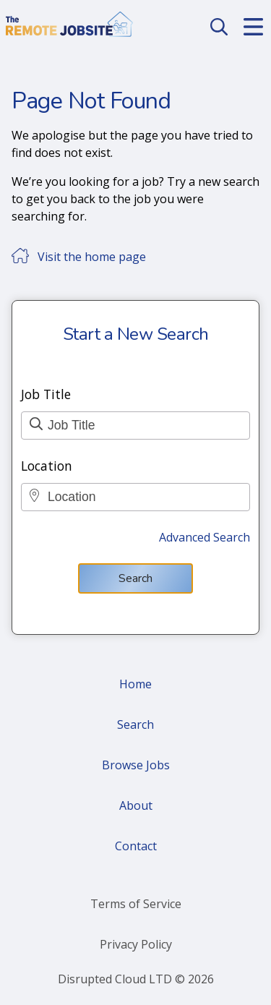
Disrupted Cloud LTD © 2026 (136, 979)
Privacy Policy (136, 944)
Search (135, 578)
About (135, 805)
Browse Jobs (136, 765)
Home (135, 684)
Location (46, 465)
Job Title (46, 394)
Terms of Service (135, 904)
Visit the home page (92, 257)
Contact (136, 846)
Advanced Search (204, 537)
